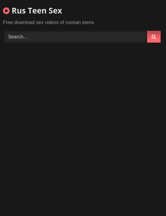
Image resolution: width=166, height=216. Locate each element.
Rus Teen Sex (32, 10)
